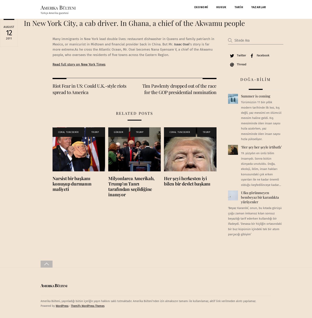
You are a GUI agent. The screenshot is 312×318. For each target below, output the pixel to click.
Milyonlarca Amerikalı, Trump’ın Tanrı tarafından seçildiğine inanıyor (131, 186)
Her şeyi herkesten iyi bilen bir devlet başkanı (187, 181)
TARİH (239, 7)
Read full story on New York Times (79, 64)
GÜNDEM (118, 132)
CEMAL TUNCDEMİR (68, 132)
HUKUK (221, 7)
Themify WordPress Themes (87, 306)
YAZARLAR (258, 7)
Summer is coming (255, 96)
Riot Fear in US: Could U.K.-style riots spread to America (89, 89)
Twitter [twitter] (237, 55)
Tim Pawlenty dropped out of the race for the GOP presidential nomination (179, 89)
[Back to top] (47, 264)
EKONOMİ (201, 7)
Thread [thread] (237, 64)
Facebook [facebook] (258, 55)
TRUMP (95, 132)
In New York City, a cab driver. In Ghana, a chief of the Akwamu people (134, 23)
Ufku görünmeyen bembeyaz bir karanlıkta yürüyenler (260, 197)
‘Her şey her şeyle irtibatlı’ (261, 147)
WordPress (62, 306)
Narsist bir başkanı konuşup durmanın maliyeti (72, 183)
